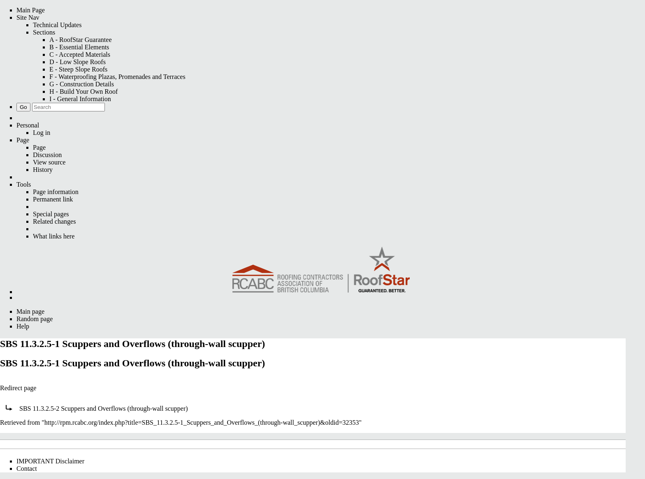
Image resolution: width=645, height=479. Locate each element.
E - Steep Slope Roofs (78, 69)
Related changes (54, 221)
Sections (44, 32)
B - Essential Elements (79, 47)
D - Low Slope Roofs (77, 61)
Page (22, 140)
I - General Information (80, 98)
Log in (41, 132)
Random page (34, 318)
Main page (30, 311)
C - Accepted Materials (79, 54)
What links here (53, 236)
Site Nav (27, 17)
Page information (56, 191)
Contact (26, 468)
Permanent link (53, 199)
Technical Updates (57, 24)
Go (23, 107)
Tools (23, 184)
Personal (27, 125)
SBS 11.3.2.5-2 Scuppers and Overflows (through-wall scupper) (103, 408)
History (43, 169)
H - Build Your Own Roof (83, 91)
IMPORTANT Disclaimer (50, 461)
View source (49, 162)
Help (22, 326)
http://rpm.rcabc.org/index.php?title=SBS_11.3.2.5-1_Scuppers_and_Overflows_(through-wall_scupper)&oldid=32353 (201, 422)
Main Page (30, 10)
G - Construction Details (81, 84)
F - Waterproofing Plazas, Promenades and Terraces (117, 76)
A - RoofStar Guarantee (80, 39)
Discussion (47, 154)
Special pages (51, 214)
